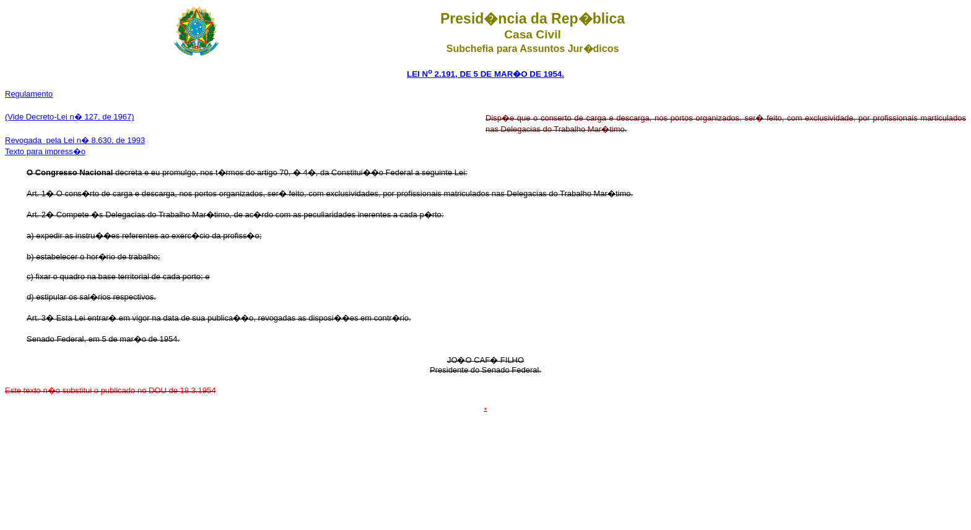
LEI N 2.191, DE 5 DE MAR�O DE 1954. (485, 74)
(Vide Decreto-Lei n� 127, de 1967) (69, 116)
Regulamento (29, 93)
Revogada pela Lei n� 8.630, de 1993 (75, 140)
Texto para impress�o (45, 151)
